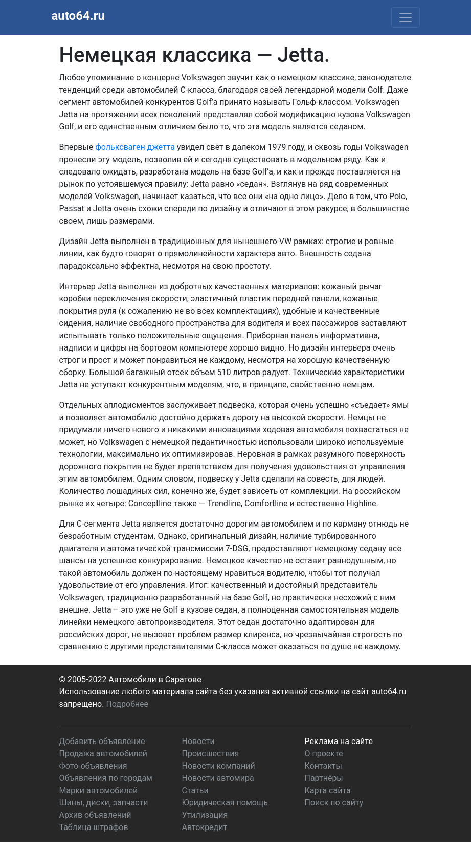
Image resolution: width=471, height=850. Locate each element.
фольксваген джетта (135, 147)
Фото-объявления (93, 766)
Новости (198, 741)
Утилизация (205, 815)
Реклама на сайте (339, 741)
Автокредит (205, 827)
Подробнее (127, 704)
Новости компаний (218, 766)
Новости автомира (218, 778)
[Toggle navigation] (405, 17)
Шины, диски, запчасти (103, 803)
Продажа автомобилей (103, 753)
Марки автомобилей (98, 790)
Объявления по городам (105, 778)
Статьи (195, 790)
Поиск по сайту (334, 803)
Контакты (323, 766)
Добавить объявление (102, 741)
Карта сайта (328, 790)
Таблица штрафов (93, 827)
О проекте (324, 753)
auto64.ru (78, 16)
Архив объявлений (95, 815)
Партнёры (324, 778)
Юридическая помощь (225, 803)
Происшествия (210, 753)
